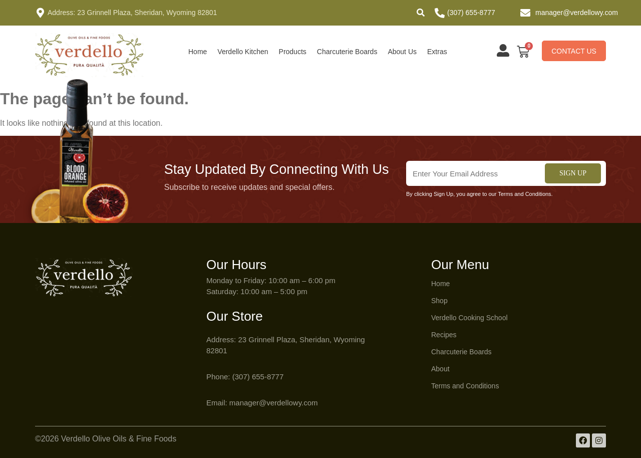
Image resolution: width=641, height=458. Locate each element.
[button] (421, 13)
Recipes (444, 335)
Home (197, 52)
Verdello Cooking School (469, 318)
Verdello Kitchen (242, 52)
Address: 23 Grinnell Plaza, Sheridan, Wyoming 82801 (132, 13)
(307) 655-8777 (471, 13)
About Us (402, 52)
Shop (439, 301)
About (440, 369)
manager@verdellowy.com (576, 13)
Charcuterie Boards (347, 52)
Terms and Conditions (465, 386)
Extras (437, 52)
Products (292, 52)
